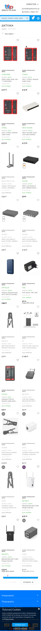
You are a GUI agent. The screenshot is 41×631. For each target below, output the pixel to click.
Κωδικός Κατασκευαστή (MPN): (8, 71)
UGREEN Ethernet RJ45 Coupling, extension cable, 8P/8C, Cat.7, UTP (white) (30, 453)
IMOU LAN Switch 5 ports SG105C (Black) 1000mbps (29, 240)
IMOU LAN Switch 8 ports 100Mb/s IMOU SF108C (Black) (29, 187)
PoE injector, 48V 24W (30, 292)
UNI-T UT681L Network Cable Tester (9, 133)
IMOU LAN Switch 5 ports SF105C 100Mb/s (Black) (9, 240)
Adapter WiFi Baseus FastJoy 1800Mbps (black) (9, 187)
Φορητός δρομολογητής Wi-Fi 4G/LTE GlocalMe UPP (10, 293)
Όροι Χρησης (10, 619)
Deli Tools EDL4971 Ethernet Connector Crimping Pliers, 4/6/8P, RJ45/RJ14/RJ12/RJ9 (9, 347)
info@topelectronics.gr (31, 9)
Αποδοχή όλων (20, 625)
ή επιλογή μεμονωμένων (20, 628)
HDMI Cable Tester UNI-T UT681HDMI (10, 80)
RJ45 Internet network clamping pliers (9, 453)
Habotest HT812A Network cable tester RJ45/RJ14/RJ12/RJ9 (9, 400)
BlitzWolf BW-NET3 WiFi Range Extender (30, 507)
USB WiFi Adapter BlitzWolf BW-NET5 (28, 400)
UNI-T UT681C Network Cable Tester (30, 80)
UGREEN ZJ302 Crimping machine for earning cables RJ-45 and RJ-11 (9, 507)
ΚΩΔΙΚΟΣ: (4, 77)
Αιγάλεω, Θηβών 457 (31, 12)
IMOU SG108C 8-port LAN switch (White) (29, 133)
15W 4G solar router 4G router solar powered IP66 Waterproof (30, 347)
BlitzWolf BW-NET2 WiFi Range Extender (10, 560)
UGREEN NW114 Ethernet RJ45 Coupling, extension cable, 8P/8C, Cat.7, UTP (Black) (30, 560)
